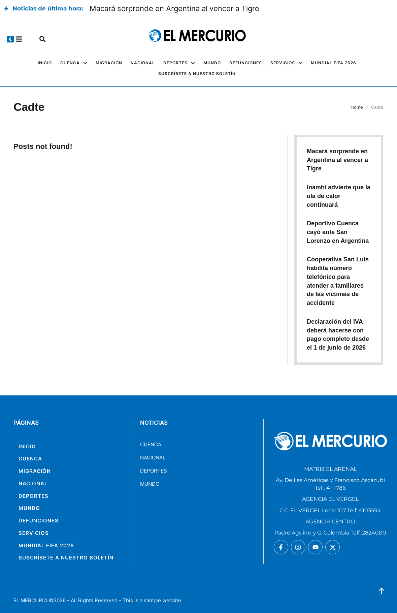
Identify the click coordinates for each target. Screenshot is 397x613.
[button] (10, 39)
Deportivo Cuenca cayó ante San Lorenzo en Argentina (338, 232)
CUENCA (150, 444)
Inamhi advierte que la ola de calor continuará (338, 196)
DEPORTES (153, 470)
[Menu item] (45, 63)
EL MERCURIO (30, 600)
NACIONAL (152, 457)
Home (357, 107)
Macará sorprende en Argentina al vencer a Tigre (174, 8)
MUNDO (149, 484)
